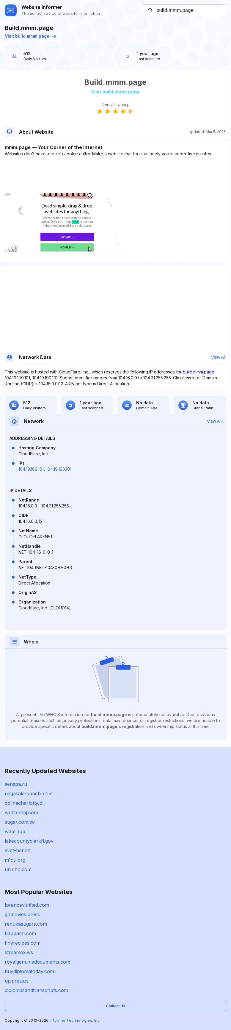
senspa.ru (16, 784)
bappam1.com (20, 933)
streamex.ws (19, 952)
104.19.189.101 (31, 469)
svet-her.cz (17, 850)
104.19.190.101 (58, 469)
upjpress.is (17, 981)
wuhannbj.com (21, 812)
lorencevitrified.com (27, 905)
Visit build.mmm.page (30, 36)
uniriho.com (18, 869)
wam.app (15, 831)
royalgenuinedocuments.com (37, 962)
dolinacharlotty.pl (24, 803)
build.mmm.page (198, 371)
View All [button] (218, 357)
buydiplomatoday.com (29, 971)
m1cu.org (15, 860)
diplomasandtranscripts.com (36, 990)
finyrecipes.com (22, 943)
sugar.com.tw (20, 822)
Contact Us (115, 1006)
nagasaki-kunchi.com (29, 793)
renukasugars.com (26, 924)
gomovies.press (22, 914)
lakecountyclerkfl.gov (29, 841)
